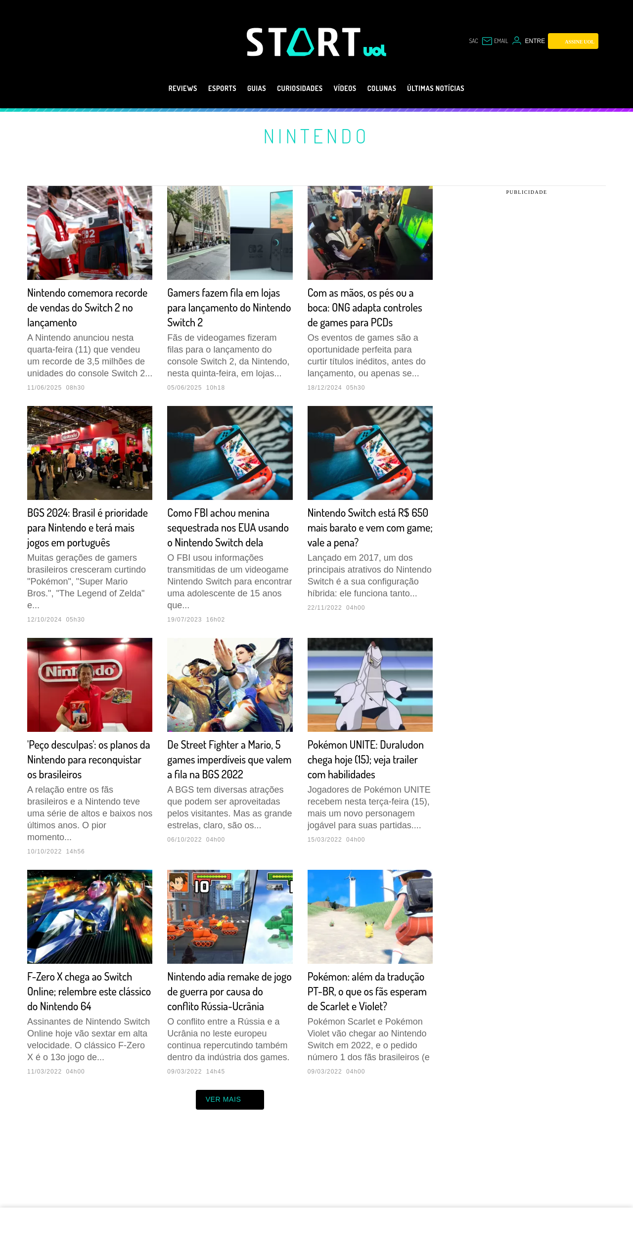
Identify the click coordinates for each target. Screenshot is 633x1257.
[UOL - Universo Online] (375, 50)
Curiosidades (296, 88)
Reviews (159, 88)
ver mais (230, 1159)
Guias (244, 88)
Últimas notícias (456, 88)
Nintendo (316, 135)
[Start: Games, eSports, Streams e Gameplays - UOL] (305, 41)
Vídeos (349, 88)
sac (467, 41)
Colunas (392, 88)
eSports (204, 88)
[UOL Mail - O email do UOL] (492, 41)
